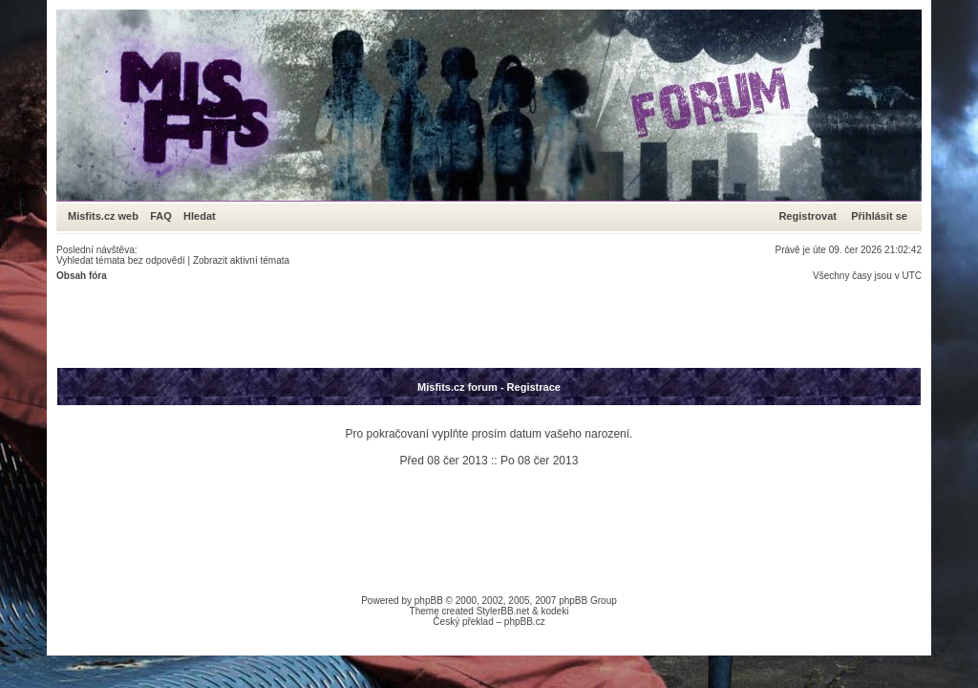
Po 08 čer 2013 (539, 460)
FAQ (161, 216)
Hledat (199, 216)
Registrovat (807, 216)
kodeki (554, 611)
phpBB (429, 600)
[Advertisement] (404, 324)
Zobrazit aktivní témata (241, 260)
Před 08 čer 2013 (444, 460)
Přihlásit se (879, 216)
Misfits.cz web (107, 216)
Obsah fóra (81, 275)
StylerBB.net (503, 611)
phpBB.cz (524, 621)
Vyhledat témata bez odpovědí (120, 260)
